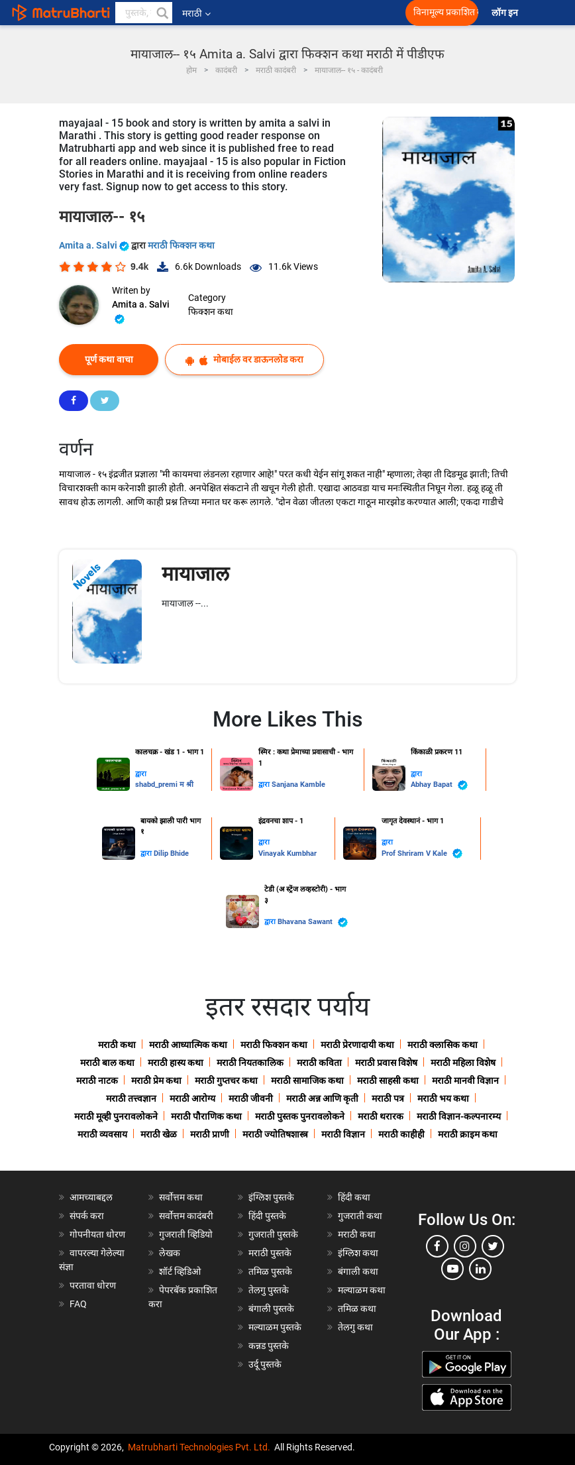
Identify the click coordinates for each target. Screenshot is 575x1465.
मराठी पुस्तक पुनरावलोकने (299, 1116)
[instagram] (465, 1246)
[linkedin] (480, 1269)
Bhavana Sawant (313, 922)
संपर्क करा (87, 1215)
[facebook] (437, 1246)
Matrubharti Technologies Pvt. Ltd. (199, 1447)
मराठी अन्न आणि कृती (322, 1098)
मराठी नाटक (97, 1080)
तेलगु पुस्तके (268, 1290)
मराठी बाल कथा (107, 1062)
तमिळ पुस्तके (270, 1271)
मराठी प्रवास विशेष (386, 1062)
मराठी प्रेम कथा (156, 1080)
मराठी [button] (196, 13)
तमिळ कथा (357, 1308)
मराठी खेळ (158, 1134)
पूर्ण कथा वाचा (109, 359)
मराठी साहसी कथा (388, 1080)
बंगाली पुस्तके (271, 1308)
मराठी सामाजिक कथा (307, 1080)
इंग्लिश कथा (358, 1253)
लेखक (169, 1253)
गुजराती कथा (360, 1215)
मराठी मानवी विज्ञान (465, 1080)
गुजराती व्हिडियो (186, 1234)
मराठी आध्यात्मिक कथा (188, 1044)
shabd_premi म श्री (164, 784)
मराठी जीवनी (251, 1098)
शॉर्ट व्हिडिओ (180, 1271)
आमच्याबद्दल (91, 1197)
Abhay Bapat (439, 785)
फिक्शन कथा (210, 311)
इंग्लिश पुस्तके (271, 1197)
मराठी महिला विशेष (463, 1062)
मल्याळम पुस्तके (274, 1327)
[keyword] (143, 12)
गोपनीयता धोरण (97, 1234)
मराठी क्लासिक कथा (442, 1044)
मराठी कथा (117, 1044)
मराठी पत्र (388, 1098)
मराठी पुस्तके (269, 1253)
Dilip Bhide (171, 853)
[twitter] (493, 1246)
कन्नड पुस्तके (268, 1345)
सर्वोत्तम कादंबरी (186, 1215)
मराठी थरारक (380, 1116)
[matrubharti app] (298, 12)
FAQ (78, 1304)
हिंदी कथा (354, 1197)
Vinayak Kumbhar (287, 853)
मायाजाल (195, 573)
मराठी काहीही (401, 1134)
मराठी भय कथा (443, 1098)
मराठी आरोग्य (192, 1098)
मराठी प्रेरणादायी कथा (357, 1044)
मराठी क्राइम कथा (467, 1134)
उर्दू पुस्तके (265, 1364)
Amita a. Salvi (95, 245)
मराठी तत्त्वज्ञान (131, 1098)
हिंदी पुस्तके (267, 1215)
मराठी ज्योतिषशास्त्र (275, 1134)
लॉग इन (507, 13)
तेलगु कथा (355, 1327)
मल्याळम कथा (362, 1290)
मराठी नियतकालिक (250, 1062)
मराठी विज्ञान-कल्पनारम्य (459, 1116)
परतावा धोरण (94, 1285)
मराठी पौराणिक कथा (206, 1116)
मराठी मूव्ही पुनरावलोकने (116, 1116)
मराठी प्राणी (209, 1134)
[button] (161, 12)
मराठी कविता (319, 1062)
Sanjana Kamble (298, 784)
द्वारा (140, 774)
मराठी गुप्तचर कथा (226, 1080)
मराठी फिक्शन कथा (181, 245)
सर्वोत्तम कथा (181, 1197)
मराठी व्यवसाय (102, 1134)
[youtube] (452, 1269)
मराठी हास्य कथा (175, 1062)
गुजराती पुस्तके (273, 1234)
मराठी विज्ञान (343, 1134)
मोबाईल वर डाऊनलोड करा (244, 359)
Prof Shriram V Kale (422, 853)
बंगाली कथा (358, 1271)
